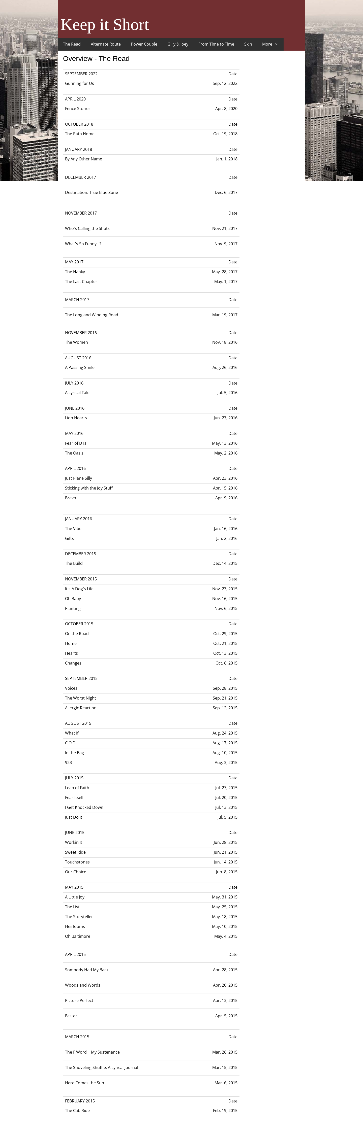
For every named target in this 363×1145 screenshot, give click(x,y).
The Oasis (74, 453)
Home (71, 643)
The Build (74, 563)
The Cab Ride (77, 1110)
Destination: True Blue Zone (91, 192)
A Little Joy (74, 897)
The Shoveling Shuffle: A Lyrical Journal (101, 1067)
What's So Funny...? (83, 244)
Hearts (71, 653)
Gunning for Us (79, 83)
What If (71, 733)
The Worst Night (80, 698)
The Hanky (75, 271)
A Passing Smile (80, 367)
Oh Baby (73, 598)
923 (68, 762)
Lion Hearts (76, 418)
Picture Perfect (79, 1000)
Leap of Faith (77, 787)
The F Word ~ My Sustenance (92, 1052)
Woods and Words (82, 985)
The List (72, 907)
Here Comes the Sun (84, 1083)
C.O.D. (71, 743)
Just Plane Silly (78, 478)
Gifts (69, 538)
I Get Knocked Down (84, 807)
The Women (76, 342)
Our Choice (75, 872)
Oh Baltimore (77, 936)
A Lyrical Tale (77, 392)
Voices (71, 688)
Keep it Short (104, 24)
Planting (73, 608)
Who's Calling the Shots (87, 228)
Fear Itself (74, 797)
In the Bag (74, 752)
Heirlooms (75, 926)
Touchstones (77, 862)
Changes (73, 663)
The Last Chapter (81, 281)
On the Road (77, 633)
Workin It (73, 842)
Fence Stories (77, 108)
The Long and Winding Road (91, 315)
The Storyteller (79, 916)
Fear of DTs (75, 443)
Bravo (70, 498)
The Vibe (73, 528)
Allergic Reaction (81, 708)
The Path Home (80, 133)
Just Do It (73, 817)
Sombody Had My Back (86, 970)
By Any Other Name (83, 159)
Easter (71, 1016)
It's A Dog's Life (79, 589)
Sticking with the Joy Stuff (89, 488)
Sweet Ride (75, 852)
